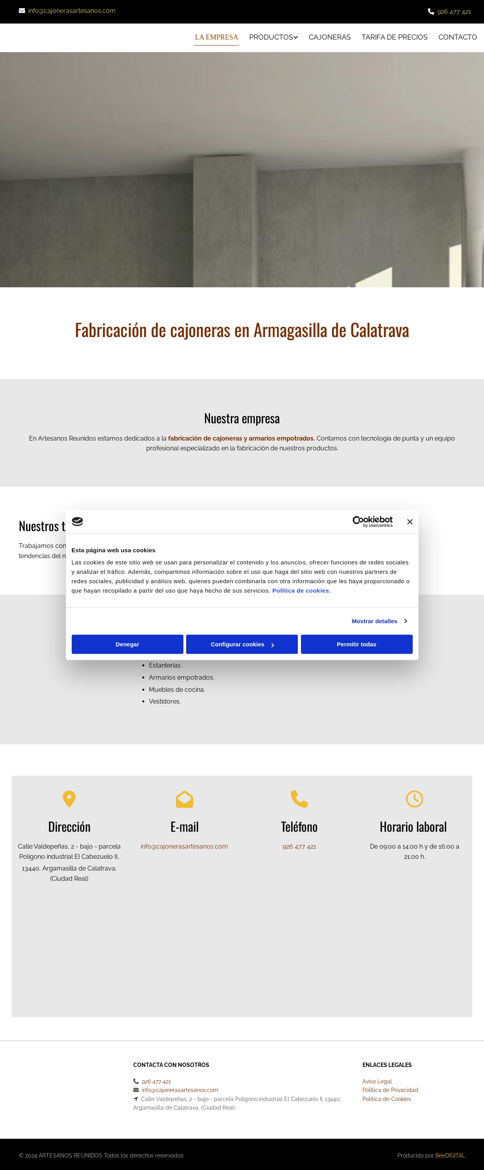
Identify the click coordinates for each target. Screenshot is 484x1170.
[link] (266, 36)
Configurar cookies (242, 644)
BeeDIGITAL (450, 1153)
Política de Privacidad (390, 1087)
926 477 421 (454, 11)
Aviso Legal (377, 1079)
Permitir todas (357, 644)
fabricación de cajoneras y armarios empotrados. (241, 435)
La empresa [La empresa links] (214, 36)
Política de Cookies (387, 1096)
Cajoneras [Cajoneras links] (329, 36)
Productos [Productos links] (269, 36)
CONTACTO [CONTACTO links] (458, 36)
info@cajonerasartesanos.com (72, 11)
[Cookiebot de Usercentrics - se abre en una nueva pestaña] (358, 522)
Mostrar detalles (374, 621)
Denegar (127, 644)
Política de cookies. (301, 590)
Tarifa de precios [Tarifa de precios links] (395, 36)
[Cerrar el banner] (410, 521)
